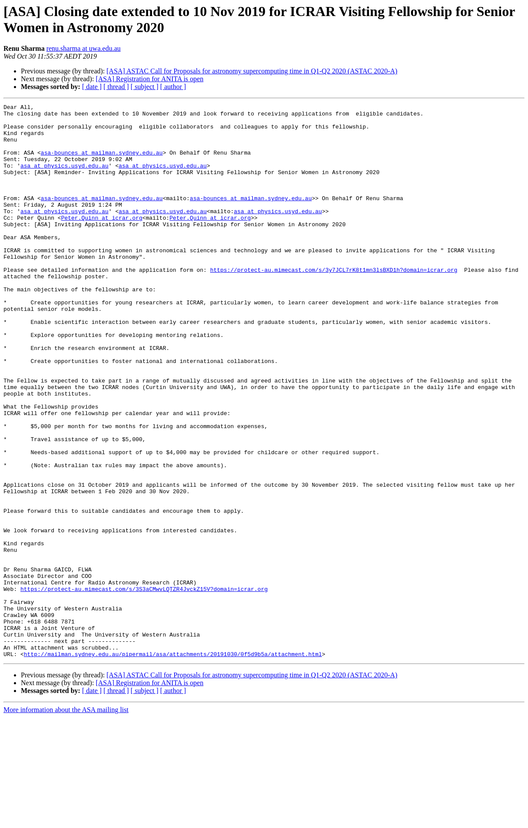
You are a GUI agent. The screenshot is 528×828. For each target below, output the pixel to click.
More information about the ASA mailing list (66, 820)
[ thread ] (116, 86)
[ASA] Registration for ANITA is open (149, 78)
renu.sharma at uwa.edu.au (83, 48)
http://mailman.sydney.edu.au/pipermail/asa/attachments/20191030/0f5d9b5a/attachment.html (173, 765)
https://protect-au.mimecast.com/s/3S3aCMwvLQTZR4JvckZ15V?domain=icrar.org (143, 686)
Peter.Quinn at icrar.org (101, 241)
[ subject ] (144, 86)
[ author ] (173, 86)
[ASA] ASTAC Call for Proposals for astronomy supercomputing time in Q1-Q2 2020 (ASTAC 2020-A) (251, 71)
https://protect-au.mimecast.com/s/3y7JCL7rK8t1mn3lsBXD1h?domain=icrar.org (333, 303)
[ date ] (92, 86)
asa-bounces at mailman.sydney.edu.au (102, 163)
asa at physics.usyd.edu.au (64, 178)
